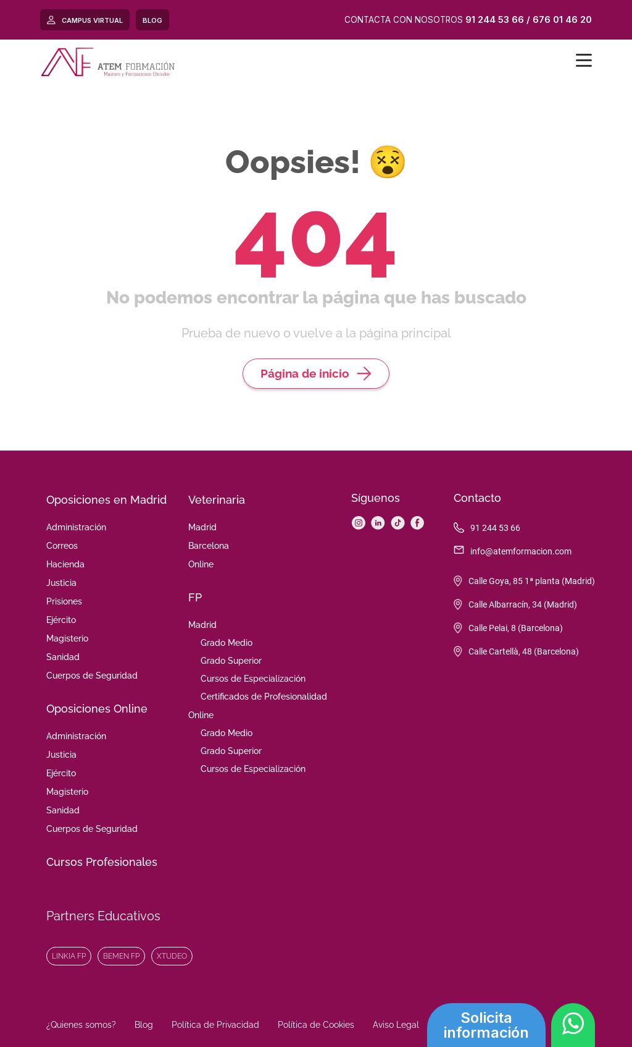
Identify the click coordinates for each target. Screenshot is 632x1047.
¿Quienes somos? (81, 1025)
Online (201, 564)
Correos (62, 546)
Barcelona (208, 546)
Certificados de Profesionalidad (264, 697)
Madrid (202, 527)
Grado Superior (231, 661)
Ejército (61, 620)
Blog (144, 1025)
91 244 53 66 (494, 19)
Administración (76, 527)
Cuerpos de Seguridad (92, 675)
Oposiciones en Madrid (106, 499)
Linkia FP (69, 956)
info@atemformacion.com (521, 551)
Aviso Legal (396, 1025)
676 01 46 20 (562, 19)
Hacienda (65, 564)
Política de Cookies (316, 1025)
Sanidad (63, 657)
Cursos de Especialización (253, 679)
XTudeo (172, 956)
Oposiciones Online (97, 708)
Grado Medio (226, 643)
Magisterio (67, 638)
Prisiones (64, 601)
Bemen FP (121, 956)
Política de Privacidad (215, 1025)
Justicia (61, 583)
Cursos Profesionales (101, 861)
